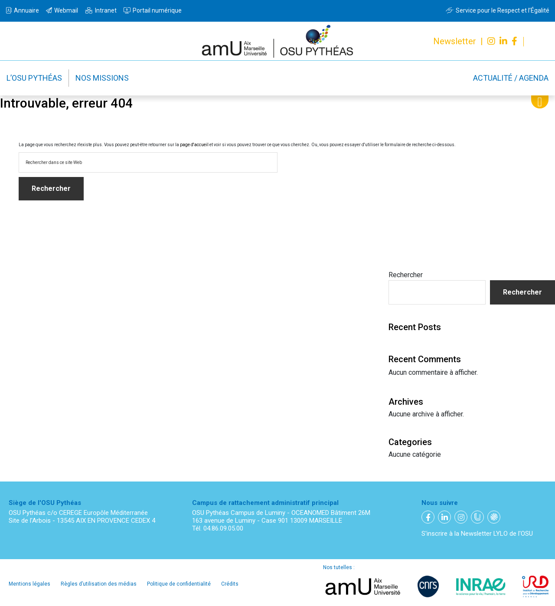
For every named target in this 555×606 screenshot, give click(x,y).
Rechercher (405, 275)
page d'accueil (194, 144)
